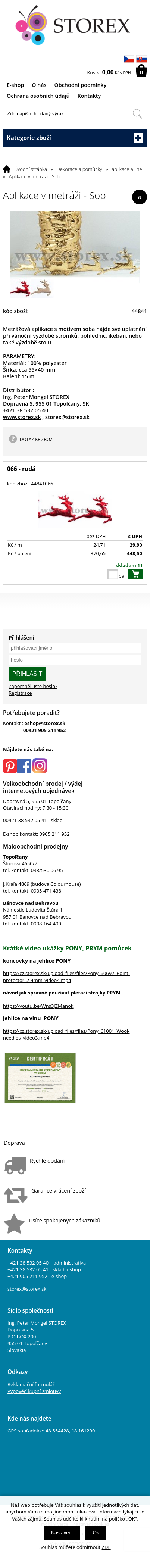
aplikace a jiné (127, 169)
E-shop (15, 84)
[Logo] (75, 25)
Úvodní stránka (30, 169)
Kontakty (89, 95)
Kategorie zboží (75, 138)
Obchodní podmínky (80, 84)
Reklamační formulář (30, 1384)
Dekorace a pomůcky (79, 169)
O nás (39, 84)
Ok (96, 1532)
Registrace (20, 693)
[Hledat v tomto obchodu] (137, 114)
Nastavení (62, 1532)
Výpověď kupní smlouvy (34, 1391)
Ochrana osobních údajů (38, 95)
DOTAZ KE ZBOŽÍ (37, 439)
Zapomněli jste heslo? (33, 686)
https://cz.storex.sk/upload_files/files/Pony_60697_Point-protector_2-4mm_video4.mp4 (66, 976)
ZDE (106, 1547)
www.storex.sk (22, 417)
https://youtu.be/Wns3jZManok (38, 1006)
